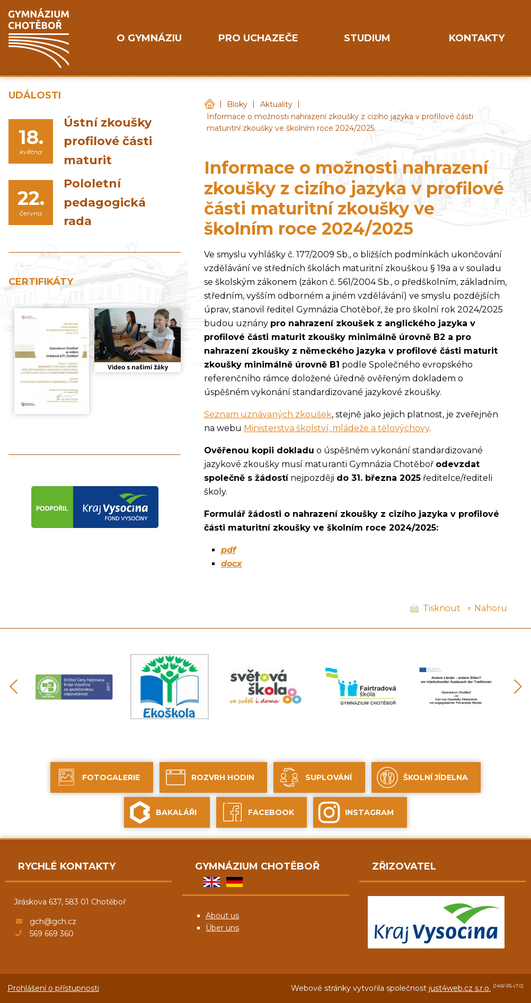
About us (222, 915)
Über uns (222, 928)
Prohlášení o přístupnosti (53, 988)
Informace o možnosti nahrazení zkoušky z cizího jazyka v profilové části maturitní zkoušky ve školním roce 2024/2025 (340, 122)
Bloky (237, 104)
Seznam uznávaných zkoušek (268, 414)
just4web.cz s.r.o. (460, 988)
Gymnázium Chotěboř (209, 104)
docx (231, 564)
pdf (228, 550)
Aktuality (276, 104)
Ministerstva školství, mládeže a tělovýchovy (336, 428)
